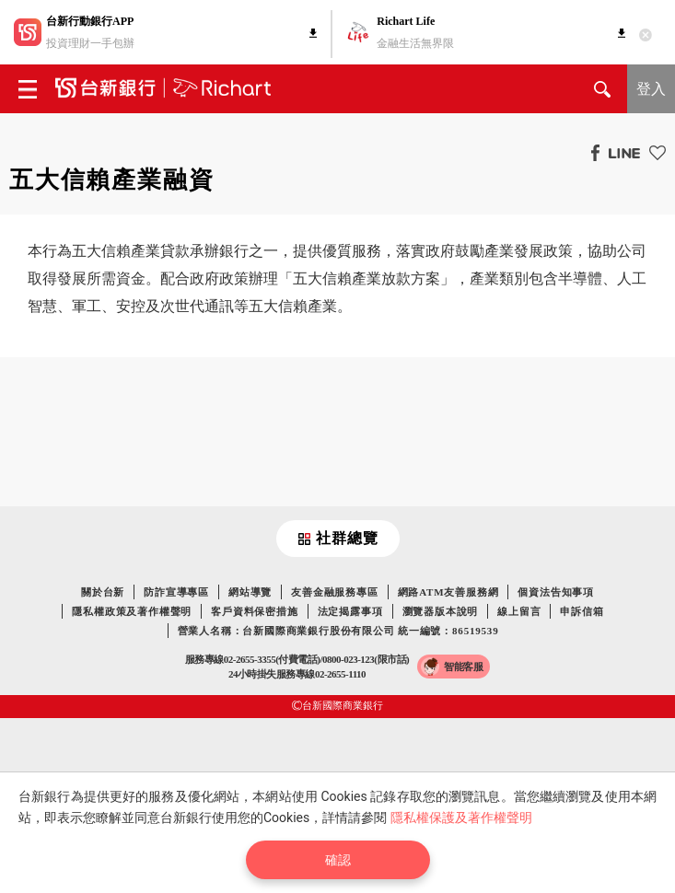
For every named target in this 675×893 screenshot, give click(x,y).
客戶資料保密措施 (254, 611)
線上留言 (519, 611)
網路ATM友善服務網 (448, 591)
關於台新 (102, 591)
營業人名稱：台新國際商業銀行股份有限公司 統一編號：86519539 (338, 630)
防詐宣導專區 (176, 591)
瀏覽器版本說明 (440, 611)
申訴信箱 (581, 611)
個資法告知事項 (556, 591)
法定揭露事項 (350, 611)
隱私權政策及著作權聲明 (132, 611)
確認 (338, 859)
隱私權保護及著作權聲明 (461, 817)
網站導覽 (250, 591)
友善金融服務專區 (334, 591)
